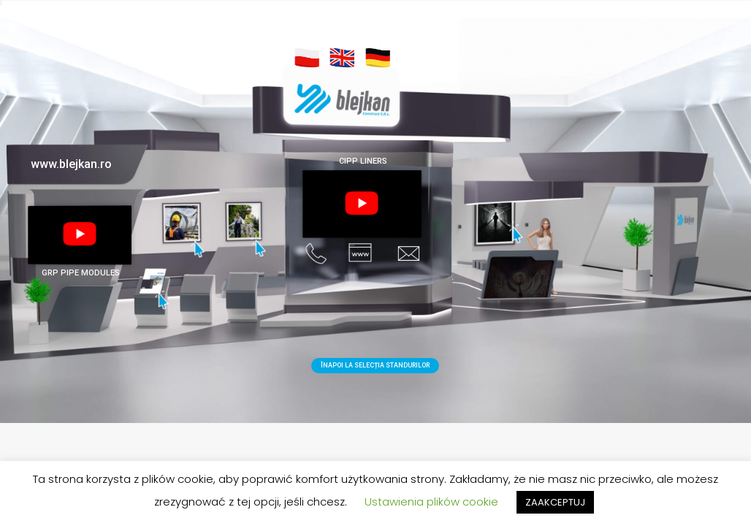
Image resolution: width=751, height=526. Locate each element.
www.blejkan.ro (71, 164)
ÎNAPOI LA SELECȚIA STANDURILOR (375, 365)
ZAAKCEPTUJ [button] (555, 502)
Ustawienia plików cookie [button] (431, 501)
